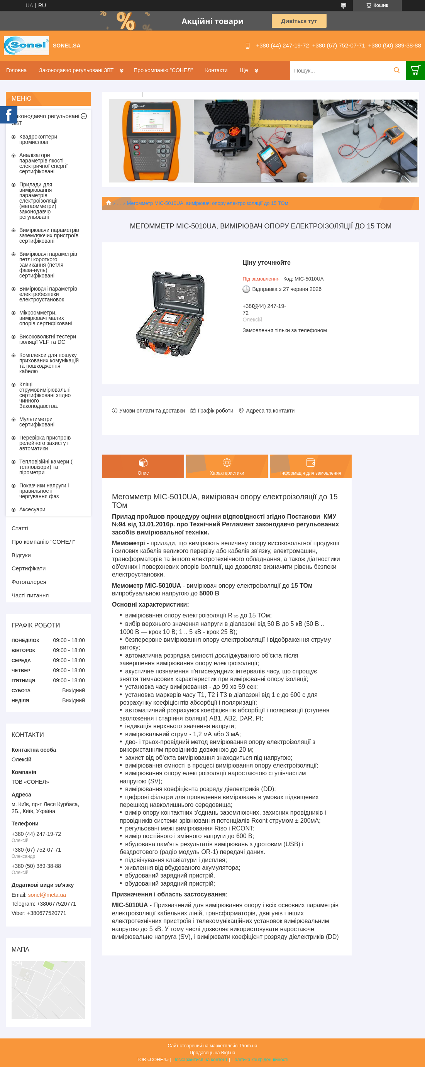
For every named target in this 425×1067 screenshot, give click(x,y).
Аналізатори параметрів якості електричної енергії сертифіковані (43, 163)
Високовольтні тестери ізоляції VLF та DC (47, 339)
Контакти (216, 70)
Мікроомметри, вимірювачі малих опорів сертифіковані (45, 317)
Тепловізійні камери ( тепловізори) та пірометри (46, 466)
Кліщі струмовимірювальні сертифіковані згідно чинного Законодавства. (45, 395)
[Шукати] (396, 70)
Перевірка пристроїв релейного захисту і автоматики (45, 443)
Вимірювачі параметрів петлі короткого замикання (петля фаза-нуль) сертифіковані (48, 265)
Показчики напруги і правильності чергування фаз (44, 490)
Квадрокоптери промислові (38, 139)
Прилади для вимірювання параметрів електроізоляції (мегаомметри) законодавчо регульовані (38, 200)
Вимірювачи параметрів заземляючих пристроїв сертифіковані (49, 235)
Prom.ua (248, 1045)
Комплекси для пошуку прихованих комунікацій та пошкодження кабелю (49, 363)
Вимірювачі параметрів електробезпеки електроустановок (48, 294)
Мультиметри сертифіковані (36, 422)
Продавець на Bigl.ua (212, 1052)
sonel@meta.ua (47, 895)
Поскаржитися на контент (200, 1059)
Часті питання (30, 595)
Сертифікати (29, 568)
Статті (20, 528)
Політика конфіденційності (259, 1059)
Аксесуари (32, 509)
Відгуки (21, 555)
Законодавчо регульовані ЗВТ (76, 70)
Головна (16, 70)
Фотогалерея (29, 581)
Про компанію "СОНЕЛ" (163, 70)
